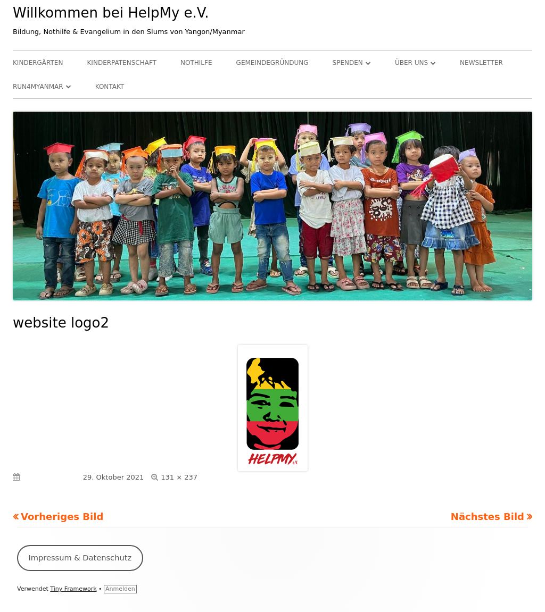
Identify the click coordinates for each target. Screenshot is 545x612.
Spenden (348, 62)
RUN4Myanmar (38, 86)
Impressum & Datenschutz (79, 557)
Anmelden (120, 588)
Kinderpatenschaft (121, 62)
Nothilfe (196, 62)
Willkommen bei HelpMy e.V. (111, 13)
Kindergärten (38, 62)
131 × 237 (179, 477)
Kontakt (110, 86)
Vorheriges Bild (62, 516)
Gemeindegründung (272, 62)
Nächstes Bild (487, 516)
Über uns (411, 62)
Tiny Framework (73, 588)
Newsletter (481, 62)
